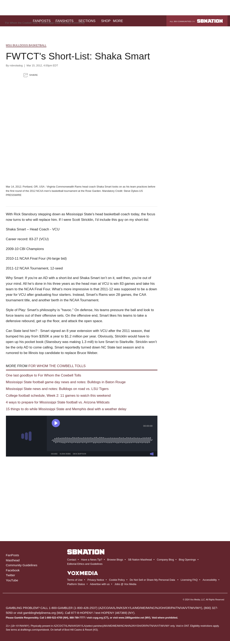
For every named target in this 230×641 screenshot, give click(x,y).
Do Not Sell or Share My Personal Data (152, 579)
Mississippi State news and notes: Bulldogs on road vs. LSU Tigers (57, 389)
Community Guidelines (21, 565)
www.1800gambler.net (131, 617)
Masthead (13, 560)
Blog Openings (187, 559)
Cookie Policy (117, 579)
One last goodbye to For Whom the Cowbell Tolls (43, 375)
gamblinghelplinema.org (39, 612)
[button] (31, 75)
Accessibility (210, 579)
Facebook (13, 570)
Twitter (10, 575)
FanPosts (12, 555)
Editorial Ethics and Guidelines (85, 563)
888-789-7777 (77, 617)
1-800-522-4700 (53, 617)
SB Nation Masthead (140, 559)
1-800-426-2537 (85, 608)
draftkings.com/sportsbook (34, 629)
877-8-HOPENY (82, 612)
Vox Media (195, 600)
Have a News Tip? (91, 559)
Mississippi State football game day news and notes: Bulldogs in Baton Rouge (66, 382)
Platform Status (76, 584)
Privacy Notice (96, 579)
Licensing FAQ (189, 579)
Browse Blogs (115, 559)
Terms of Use (75, 579)
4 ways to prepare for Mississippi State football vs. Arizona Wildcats (58, 402)
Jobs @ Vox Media (125, 584)
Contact (71, 559)
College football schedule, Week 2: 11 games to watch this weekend (58, 396)
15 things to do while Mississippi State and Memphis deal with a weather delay (66, 409)
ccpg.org (98, 617)
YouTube (12, 580)
